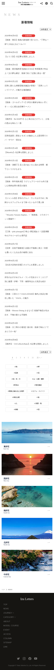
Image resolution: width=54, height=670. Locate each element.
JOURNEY (7, 612)
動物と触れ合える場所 (16, 391)
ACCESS (7, 634)
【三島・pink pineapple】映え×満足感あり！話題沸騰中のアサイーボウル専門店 (27, 233)
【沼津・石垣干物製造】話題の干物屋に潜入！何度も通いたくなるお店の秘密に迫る (26, 250)
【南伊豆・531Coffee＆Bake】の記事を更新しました (26, 344)
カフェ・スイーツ (39, 391)
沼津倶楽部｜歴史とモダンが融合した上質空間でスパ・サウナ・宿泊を (26, 138)
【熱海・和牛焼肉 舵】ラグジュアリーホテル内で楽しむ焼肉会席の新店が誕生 (26, 183)
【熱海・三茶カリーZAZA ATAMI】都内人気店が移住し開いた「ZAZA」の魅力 (26, 296)
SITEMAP (7, 642)
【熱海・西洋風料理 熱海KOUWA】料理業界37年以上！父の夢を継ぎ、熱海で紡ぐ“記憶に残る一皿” (26, 71)
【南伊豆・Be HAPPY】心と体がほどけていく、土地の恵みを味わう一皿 (27, 121)
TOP (3, 589)
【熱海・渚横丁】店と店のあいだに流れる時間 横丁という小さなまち (26, 167)
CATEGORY (8, 617)
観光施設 (39, 385)
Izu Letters (27, 599)
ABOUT (6, 621)
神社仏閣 (17, 397)
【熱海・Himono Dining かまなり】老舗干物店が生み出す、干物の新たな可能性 (27, 312)
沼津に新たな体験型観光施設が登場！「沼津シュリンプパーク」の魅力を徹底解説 (26, 88)
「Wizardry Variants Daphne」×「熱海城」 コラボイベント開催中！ (27, 217)
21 (33, 358)
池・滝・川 (16, 379)
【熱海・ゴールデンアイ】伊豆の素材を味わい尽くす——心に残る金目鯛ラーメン (26, 104)
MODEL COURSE (11, 625)
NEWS (6, 608)
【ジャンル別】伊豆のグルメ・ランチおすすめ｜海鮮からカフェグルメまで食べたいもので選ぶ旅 (26, 200)
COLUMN (7, 638)
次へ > (39, 358)
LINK (5, 646)
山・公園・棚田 (38, 379)
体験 (16, 409)
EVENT (6, 629)
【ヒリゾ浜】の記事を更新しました (20, 56)
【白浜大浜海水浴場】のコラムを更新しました (24, 265)
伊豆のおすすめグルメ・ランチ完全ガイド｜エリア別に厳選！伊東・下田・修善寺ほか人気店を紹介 (26, 279)
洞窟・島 (39, 403)
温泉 (16, 373)
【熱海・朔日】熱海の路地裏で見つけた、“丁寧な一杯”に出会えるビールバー (27, 42)
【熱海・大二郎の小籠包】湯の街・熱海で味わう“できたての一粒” (27, 329)
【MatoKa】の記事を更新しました (19, 152)
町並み (16, 385)
